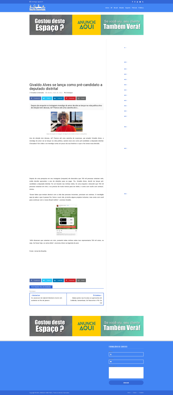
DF (111, 8)
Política (141, 8)
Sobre (134, 392)
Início (107, 8)
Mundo (121, 8)
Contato (141, 392)
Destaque (69, 93)
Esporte (127, 8)
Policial (134, 8)
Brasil (116, 8)
